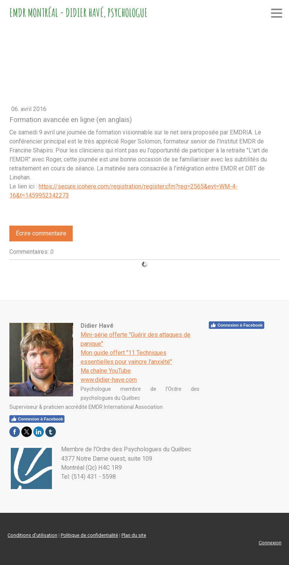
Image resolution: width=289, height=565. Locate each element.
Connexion (270, 542)
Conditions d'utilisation (32, 535)
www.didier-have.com (109, 379)
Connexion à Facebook (236, 325)
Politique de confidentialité (89, 535)
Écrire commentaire (41, 233)
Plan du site (133, 535)
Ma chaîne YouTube (106, 370)
